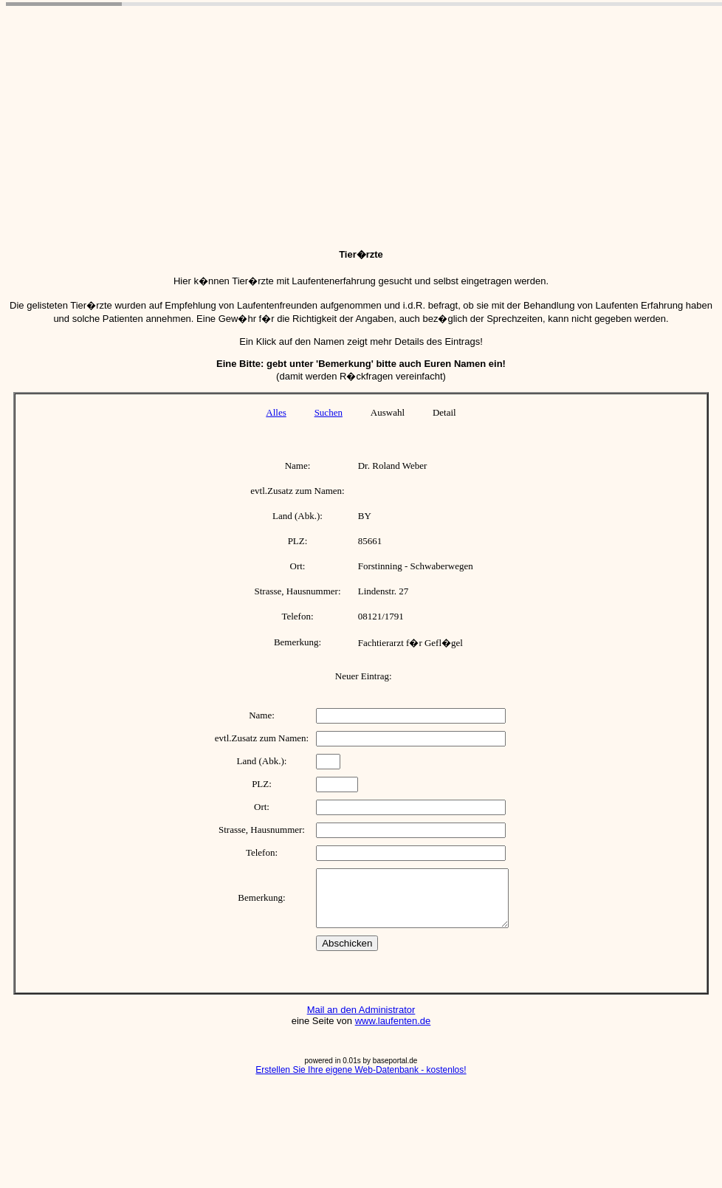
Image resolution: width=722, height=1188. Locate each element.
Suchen (328, 412)
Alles (276, 412)
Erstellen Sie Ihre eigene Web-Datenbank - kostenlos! (360, 1081)
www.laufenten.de (393, 1031)
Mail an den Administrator (361, 1020)
